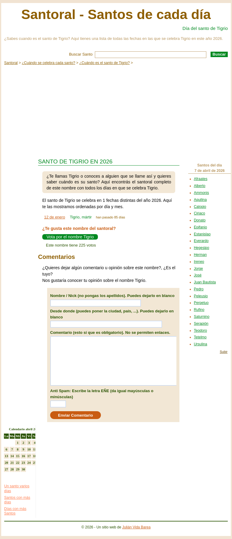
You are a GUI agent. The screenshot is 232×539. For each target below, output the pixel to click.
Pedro (199, 289)
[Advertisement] (116, 110)
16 (23, 456)
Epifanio (200, 227)
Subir (223, 351)
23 (23, 462)
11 (34, 449)
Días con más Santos (15, 511)
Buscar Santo (80, 54)
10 (29, 449)
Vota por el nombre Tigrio (70, 236)
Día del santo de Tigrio (205, 28)
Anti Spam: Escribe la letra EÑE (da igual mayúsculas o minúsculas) (101, 394)
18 (34, 456)
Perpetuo (201, 303)
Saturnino (201, 317)
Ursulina (200, 344)
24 (29, 462)
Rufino (199, 310)
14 (12, 456)
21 (12, 462)
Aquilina (200, 200)
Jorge (198, 268)
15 (17, 456)
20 (6, 462)
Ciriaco (199, 213)
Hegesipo (201, 248)
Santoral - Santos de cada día (116, 14)
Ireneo (199, 262)
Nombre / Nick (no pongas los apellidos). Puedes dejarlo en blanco (112, 295)
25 (34, 462)
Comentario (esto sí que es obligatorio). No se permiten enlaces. (110, 332)
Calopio (200, 207)
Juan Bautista (205, 282)
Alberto (199, 186)
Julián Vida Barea (136, 527)
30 (23, 469)
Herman (200, 255)
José (197, 275)
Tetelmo (200, 337)
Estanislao (202, 234)
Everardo (201, 241)
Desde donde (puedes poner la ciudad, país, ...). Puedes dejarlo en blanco (112, 314)
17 (29, 456)
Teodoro (200, 330)
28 (12, 469)
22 (17, 462)
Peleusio (201, 296)
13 (6, 456)
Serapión (201, 323)
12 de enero (54, 217)
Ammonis (201, 193)
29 (17, 469)
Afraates (201, 179)
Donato (200, 220)
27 (6, 469)
